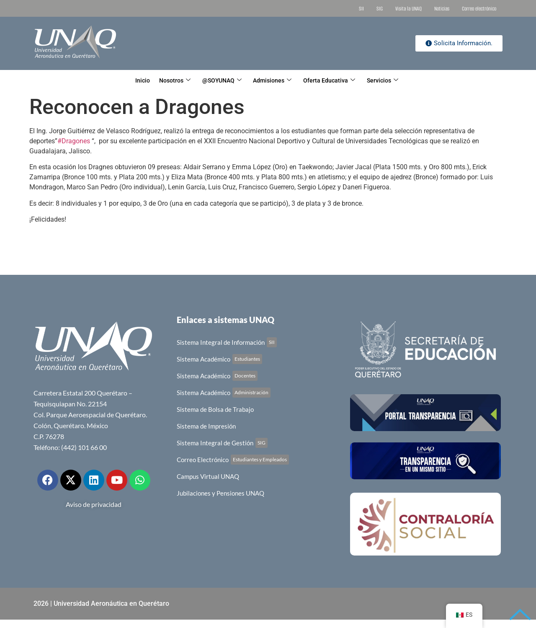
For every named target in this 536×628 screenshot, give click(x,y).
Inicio (129, 80)
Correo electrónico (479, 9)
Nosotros (167, 80)
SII (361, 9)
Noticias (441, 9)
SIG (379, 9)
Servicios (395, 80)
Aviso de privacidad (93, 504)
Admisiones (275, 80)
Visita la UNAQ (408, 9)
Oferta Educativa (337, 80)
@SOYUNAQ (219, 80)
